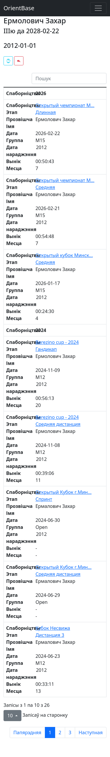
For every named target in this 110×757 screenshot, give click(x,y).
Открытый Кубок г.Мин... (63, 492)
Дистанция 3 (49, 635)
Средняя (45, 187)
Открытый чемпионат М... (64, 105)
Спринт (43, 499)
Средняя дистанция (57, 424)
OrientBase (19, 8)
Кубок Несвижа (52, 628)
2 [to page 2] (60, 732)
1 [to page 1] (50, 732)
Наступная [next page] (91, 732)
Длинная (45, 112)
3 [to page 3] (70, 732)
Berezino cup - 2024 (57, 342)
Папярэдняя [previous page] (27, 732)
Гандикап (46, 349)
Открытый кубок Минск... (64, 255)
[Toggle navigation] (98, 8)
